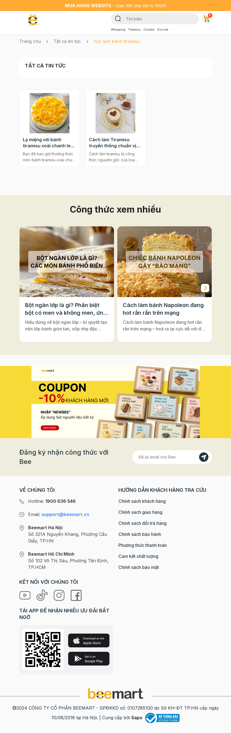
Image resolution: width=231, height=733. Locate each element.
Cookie (148, 29)
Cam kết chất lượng (138, 556)
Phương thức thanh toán (142, 545)
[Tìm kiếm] (118, 18)
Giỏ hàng (207, 17)
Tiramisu (134, 29)
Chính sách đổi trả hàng (142, 523)
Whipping (118, 29)
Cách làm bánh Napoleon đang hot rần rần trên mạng (163, 309)
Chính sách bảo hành (139, 534)
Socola (162, 29)
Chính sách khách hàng (142, 501)
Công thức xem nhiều (115, 209)
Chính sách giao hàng (140, 512)
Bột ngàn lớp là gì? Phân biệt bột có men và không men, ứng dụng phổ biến (66, 309)
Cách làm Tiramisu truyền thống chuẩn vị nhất (112, 143)
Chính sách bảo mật (138, 567)
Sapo (136, 717)
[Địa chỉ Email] (172, 457)
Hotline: (52, 501)
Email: (58, 514)
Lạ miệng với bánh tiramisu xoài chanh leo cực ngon (48, 143)
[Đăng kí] (203, 457)
